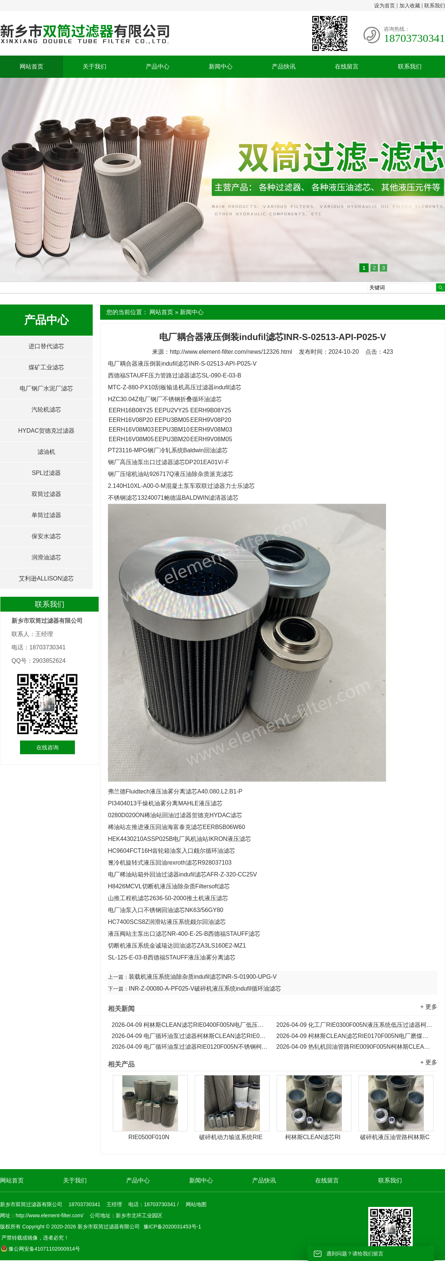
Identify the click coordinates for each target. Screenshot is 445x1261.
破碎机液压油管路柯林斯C (395, 1137)
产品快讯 (284, 66)
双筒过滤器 (46, 494)
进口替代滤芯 (46, 346)
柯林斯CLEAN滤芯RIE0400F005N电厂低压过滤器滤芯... (190, 1025)
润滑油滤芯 (46, 557)
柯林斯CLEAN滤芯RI (312, 1137)
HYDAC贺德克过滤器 (46, 430)
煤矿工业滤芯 (46, 367)
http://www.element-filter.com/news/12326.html (231, 352)
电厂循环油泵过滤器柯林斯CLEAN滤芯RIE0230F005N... (190, 1036)
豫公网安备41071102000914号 (40, 1249)
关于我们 (94, 66)
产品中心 (157, 66)
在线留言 (347, 66)
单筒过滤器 (46, 515)
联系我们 (434, 6)
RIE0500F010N (148, 1137)
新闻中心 (221, 66)
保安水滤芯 (46, 536)
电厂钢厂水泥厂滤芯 (46, 388)
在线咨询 (47, 747)
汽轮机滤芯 (46, 409)
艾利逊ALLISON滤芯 (46, 578)
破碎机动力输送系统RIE (231, 1137)
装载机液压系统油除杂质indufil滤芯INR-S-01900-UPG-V (203, 977)
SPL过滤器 (46, 473)
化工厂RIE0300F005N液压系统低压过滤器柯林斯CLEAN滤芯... (355, 1025)
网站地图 (196, 1204)
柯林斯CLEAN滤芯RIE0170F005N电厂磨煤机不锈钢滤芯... (355, 1036)
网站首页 (31, 66)
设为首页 (384, 6)
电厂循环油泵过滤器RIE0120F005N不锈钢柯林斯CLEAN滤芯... (190, 1047)
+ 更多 (428, 1007)
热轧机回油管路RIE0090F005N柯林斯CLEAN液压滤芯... (355, 1047)
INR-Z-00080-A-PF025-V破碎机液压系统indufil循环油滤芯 (205, 988)
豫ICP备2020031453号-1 (171, 1227)
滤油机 (46, 452)
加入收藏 (409, 6)
